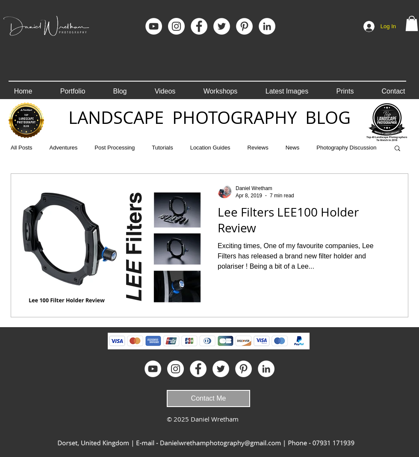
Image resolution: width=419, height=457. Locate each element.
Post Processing (114, 147)
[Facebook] (199, 26)
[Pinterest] (244, 26)
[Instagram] (176, 26)
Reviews (258, 147)
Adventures (64, 147)
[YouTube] (153, 26)
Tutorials (162, 147)
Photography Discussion (346, 147)
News (293, 147)
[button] (411, 23)
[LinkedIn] (267, 26)
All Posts (21, 147)
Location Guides (210, 147)
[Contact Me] (208, 398)
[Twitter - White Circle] (221, 26)
